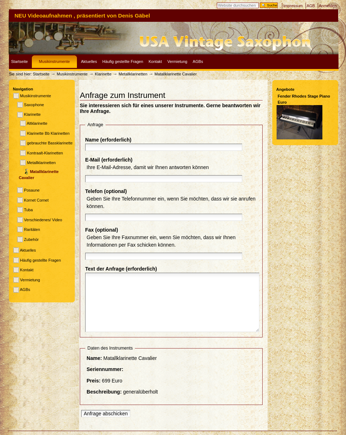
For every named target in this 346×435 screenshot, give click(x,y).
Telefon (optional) (106, 191)
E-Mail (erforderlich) (108, 160)
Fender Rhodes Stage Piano (304, 96)
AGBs (198, 61)
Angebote (285, 89)
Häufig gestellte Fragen (122, 61)
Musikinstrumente (54, 61)
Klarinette (104, 74)
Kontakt (155, 61)
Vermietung (177, 61)
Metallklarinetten (133, 74)
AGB (311, 6)
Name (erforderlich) (108, 140)
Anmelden (328, 6)
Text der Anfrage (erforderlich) (121, 269)
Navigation (23, 89)
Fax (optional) (101, 230)
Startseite (19, 61)
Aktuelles (89, 61)
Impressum (293, 6)
